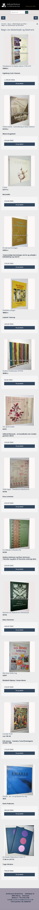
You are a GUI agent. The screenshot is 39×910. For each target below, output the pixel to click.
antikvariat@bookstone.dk (23, 900)
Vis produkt (19, 83)
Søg (27, 12)
